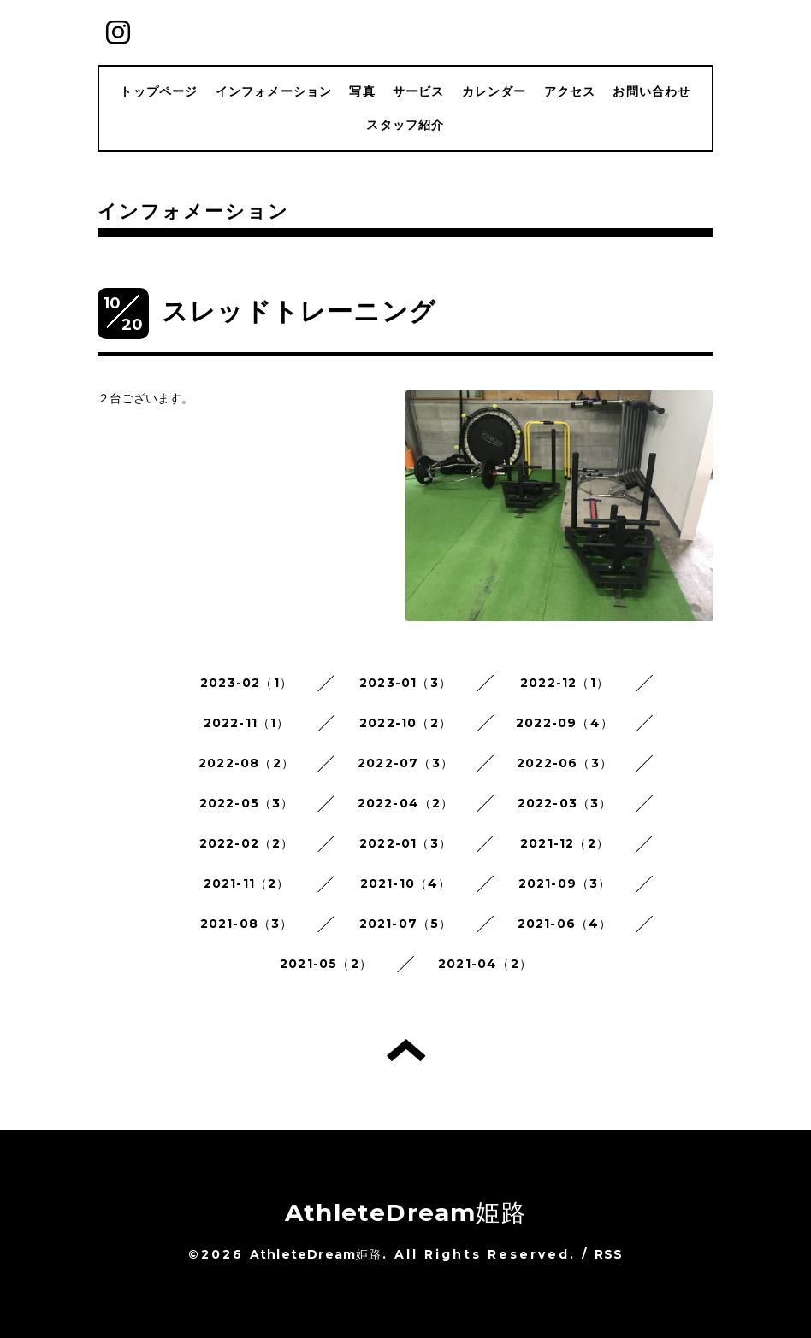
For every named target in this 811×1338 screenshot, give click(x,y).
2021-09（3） (565, 883)
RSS (609, 1254)
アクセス (570, 91)
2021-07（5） (406, 923)
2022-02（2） (246, 843)
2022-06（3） (565, 763)
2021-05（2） (326, 963)
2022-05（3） (246, 803)
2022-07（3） (405, 763)
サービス (419, 91)
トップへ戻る (406, 1050)
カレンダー (494, 91)
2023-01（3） (405, 682)
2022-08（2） (246, 763)
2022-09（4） (564, 723)
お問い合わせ (651, 91)
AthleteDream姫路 (405, 1212)
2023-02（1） (246, 682)
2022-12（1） (564, 682)
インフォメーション (274, 91)
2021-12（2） (564, 843)
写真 (362, 91)
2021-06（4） (565, 923)
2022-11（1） (247, 723)
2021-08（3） (246, 923)
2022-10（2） (405, 723)
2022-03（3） (565, 803)
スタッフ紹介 (405, 124)
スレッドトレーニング (299, 311)
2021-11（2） (247, 883)
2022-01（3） (405, 843)
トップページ (159, 91)
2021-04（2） (485, 963)
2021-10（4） (406, 883)
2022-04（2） (406, 803)
